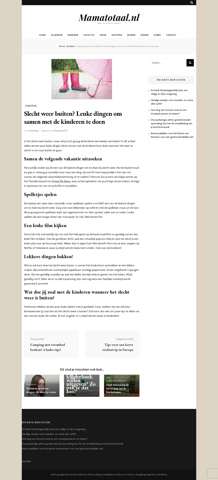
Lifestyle (89, 35)
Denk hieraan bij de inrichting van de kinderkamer (117, 388)
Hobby (157, 35)
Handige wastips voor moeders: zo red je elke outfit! (49, 434)
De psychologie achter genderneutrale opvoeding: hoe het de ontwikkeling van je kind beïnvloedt (171, 123)
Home (42, 35)
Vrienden (26, 461)
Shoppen (117, 35)
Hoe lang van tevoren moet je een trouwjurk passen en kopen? (55, 438)
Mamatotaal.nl (109, 17)
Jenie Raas (33, 130)
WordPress (162, 474)
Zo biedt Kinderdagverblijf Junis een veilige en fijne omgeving (53, 429)
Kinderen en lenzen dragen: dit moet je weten (41, 390)
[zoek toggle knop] (191, 2)
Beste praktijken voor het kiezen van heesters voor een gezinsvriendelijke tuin (62, 448)
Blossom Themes (126, 474)
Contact (171, 35)
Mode (103, 35)
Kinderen (73, 35)
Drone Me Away (61, 181)
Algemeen (57, 35)
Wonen (131, 35)
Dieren (145, 35)
